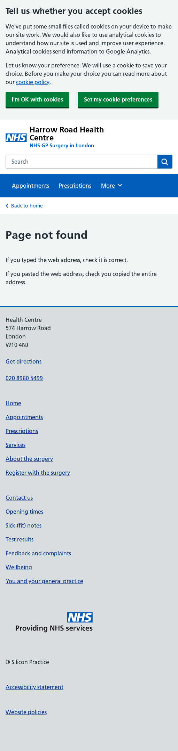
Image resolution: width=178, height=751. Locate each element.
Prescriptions (75, 185)
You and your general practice (44, 581)
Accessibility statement (34, 687)
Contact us (19, 497)
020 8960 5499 (24, 378)
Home (13, 403)
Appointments (30, 185)
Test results (19, 539)
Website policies (26, 712)
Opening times (24, 511)
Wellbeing (19, 567)
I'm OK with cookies (37, 99)
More (112, 185)
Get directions (23, 361)
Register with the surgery (38, 472)
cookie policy (32, 82)
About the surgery (29, 458)
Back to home (27, 206)
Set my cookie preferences (118, 99)
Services (15, 444)
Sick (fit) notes (23, 525)
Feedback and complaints (38, 553)
